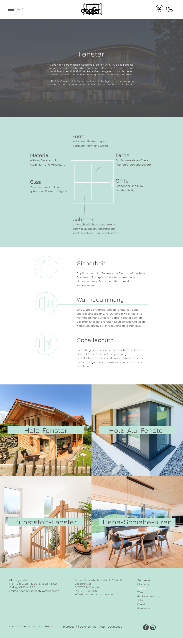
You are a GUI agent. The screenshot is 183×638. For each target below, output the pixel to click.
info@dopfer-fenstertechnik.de (93, 594)
